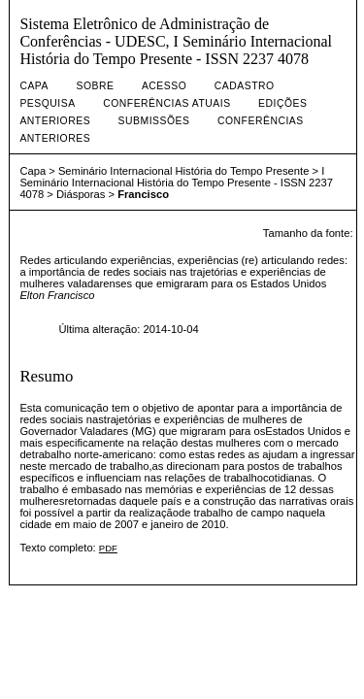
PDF (108, 548)
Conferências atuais (167, 103)
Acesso (164, 86)
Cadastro (245, 86)
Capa (34, 86)
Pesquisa (47, 103)
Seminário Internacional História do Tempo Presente (184, 171)
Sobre (95, 86)
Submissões (154, 121)
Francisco (143, 194)
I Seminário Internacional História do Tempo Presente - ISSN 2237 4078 (176, 182)
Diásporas (80, 194)
